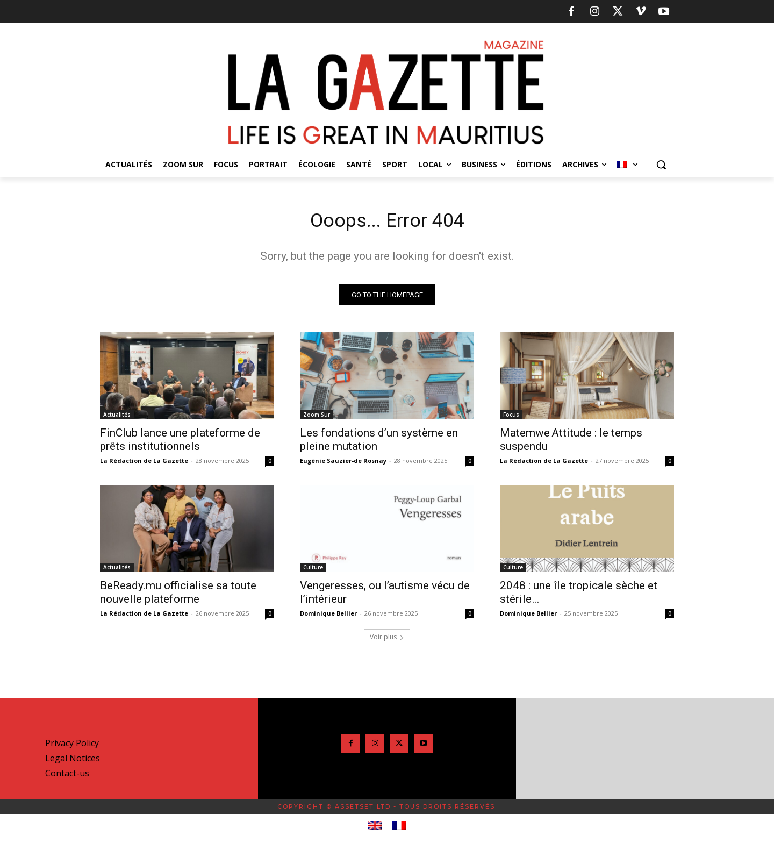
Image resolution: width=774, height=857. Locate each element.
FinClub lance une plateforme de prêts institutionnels (180, 443)
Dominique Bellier (328, 616)
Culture (313, 570)
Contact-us (67, 776)
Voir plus (387, 640)
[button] (661, 164)
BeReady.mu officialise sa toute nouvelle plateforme (178, 595)
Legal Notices (72, 761)
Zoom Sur (316, 418)
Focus (511, 418)
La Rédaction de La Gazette (144, 464)
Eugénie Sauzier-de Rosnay (343, 464)
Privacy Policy (72, 746)
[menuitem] (627, 164)
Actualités (117, 418)
